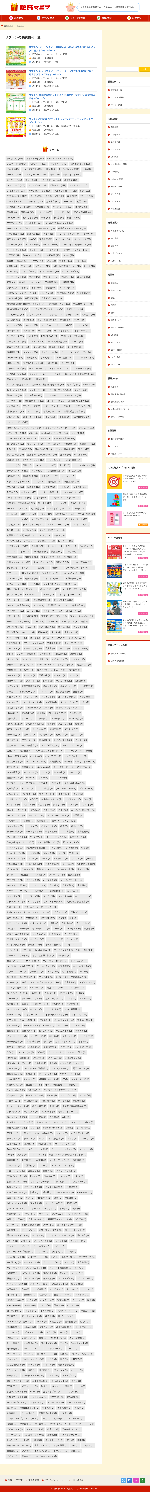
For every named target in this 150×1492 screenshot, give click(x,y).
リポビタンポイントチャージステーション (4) (28, 912)
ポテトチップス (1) (33, 1187)
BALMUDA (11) (32, 594)
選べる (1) (59, 1305)
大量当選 (114, 246)
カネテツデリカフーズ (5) (64, 821)
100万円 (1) (48, 1225)
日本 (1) (64, 1354)
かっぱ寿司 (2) (31, 1101)
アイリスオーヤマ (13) (58, 525)
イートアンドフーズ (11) (74, 589)
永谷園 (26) (32, 336)
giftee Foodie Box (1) (16, 1208)
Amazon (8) (80, 681)
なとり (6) (11, 745)
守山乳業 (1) (48, 1408)
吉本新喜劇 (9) (54, 643)
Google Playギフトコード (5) (20, 842)
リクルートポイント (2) (18, 1106)
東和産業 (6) (45, 740)
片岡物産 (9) (76, 654)
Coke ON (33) (13, 320)
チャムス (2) (30, 1138)
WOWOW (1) (58, 1214)
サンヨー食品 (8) (64, 681)
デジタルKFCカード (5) (58, 815)
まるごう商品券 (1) (16, 1365)
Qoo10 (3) (62, 988)
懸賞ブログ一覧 (117, 417)
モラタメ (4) (40, 891)
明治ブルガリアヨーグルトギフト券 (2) (67, 1155)
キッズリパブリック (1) (41, 1181)
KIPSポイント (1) (60, 1381)
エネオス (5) (64, 794)
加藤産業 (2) (34, 1171)
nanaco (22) (89, 384)
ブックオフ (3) (46, 977)
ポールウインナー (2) (64, 1020)
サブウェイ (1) (46, 1327)
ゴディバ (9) (64, 627)
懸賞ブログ (107, 18)
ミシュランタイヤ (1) (34, 1435)
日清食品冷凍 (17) (56, 471)
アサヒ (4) (73, 853)
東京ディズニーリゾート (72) (20, 228)
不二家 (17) (64, 465)
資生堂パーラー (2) (35, 1095)
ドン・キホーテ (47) (49, 271)
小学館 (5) (77, 815)
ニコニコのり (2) (38, 1155)
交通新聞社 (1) (14, 1214)
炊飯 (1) (32, 1370)
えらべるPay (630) (35, 158)
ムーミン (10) (33, 611)
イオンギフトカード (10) (68, 594)
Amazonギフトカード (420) (60, 158)
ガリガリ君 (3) (71, 934)
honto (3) (83, 971)
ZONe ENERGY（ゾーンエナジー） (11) (40, 573)
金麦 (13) (56, 519)
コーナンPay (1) (14, 1311)
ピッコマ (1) (12, 1359)
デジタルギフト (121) (17, 196)
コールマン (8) (26, 670)
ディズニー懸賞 (117, 327)
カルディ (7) (75, 713)
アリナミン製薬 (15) (48, 492)
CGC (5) (34, 799)
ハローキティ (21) (72, 395)
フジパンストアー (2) (17, 1176)
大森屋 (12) (24, 551)
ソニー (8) (73, 675)
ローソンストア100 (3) (17, 993)
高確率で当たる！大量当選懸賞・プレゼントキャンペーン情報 (127, 500)
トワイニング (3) (78, 961)
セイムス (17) (74, 471)
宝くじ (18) (83, 449)
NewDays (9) (61, 654)
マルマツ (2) (65, 1176)
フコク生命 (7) (39, 729)
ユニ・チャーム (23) (84, 358)
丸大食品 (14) (37, 508)
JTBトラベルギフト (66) (68, 234)
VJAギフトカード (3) (16, 988)
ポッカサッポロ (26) (16, 341)
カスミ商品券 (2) (56, 1138)
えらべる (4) (68, 864)
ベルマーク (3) (37, 988)
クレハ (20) (51, 417)
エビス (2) (78, 1176)
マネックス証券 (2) (77, 1052)
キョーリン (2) (87, 1138)
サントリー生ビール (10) (18, 600)
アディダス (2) (14, 1112)
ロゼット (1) (61, 1241)
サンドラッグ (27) (62, 331)
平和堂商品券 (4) (15, 864)
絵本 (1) (81, 1440)
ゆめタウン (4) (61, 858)
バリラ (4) (11, 891)
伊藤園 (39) (51, 288)
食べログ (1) (59, 1418)
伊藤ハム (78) (73, 217)
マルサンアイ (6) (74, 751)
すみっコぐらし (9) (33, 648)
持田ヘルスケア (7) (57, 713)
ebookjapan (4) (48, 918)
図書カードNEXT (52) (17, 261)
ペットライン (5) (15, 826)
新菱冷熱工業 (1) (40, 1381)
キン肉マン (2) (83, 1128)
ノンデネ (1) (87, 1445)
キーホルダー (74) (33, 223)
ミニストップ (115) (55, 196)
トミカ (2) (72, 1138)
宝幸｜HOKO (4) (14, 918)
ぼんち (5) (35, 810)
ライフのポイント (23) (33, 363)
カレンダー (115, 365)
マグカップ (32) (14, 325)
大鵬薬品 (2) (12, 1031)
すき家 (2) (83, 1041)
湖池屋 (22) (41, 379)
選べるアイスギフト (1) (18, 1235)
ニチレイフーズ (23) (16, 368)
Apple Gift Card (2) (15, 1149)
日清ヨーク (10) (73, 611)
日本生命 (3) (70, 982)
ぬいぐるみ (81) (30, 217)
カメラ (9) (35, 638)
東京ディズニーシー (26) (18, 347)
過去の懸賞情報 (117, 661)
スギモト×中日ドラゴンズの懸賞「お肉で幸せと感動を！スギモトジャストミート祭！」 (127, 570)
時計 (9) (84, 621)
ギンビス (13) (13, 525)
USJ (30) (68, 325)
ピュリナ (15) (60, 503)
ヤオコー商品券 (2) (16, 1090)
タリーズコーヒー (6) (63, 767)
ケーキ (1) (76, 1332)
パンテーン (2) (78, 1025)
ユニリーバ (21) (53, 395)
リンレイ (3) (12, 982)
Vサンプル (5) (36, 837)
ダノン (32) (79, 320)
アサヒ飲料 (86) (44, 212)
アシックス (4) (83, 923)
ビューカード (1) (56, 1402)
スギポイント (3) (87, 982)
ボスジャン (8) (26, 665)
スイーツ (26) (76, 341)
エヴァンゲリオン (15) (72, 492)
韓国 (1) (68, 1386)
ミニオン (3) (72, 939)
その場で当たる (117, 231)
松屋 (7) (51, 724)
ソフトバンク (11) (51, 584)
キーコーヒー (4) (83, 896)
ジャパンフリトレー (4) (71, 880)
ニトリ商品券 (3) (28, 977)
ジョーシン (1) (61, 1370)
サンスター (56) (32, 244)
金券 (113, 313)
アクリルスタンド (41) (17, 288)
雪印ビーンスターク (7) (18, 729)
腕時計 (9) (31, 654)
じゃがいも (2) (46, 1031)
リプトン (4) (83, 869)
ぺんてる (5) (44, 804)
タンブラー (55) (36, 250)
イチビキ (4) (12, 869)
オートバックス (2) (48, 1074)
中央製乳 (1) (25, 1424)
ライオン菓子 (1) (49, 1343)
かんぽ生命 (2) (14, 1025)
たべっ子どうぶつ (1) (17, 1284)
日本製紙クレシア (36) (51, 298)
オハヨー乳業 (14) (86, 514)
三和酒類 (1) (71, 1322)
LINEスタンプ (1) (66, 1316)
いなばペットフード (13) (75, 519)
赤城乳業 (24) (13, 352)
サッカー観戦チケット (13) (52, 530)
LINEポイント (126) (16, 191)
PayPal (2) (12, 1058)
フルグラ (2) (38, 1058)
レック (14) (79, 508)
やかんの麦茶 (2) (64, 1031)
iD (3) (58, 982)
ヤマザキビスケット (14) (58, 508)
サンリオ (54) (54, 250)
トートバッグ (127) (78, 185)
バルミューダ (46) (70, 271)
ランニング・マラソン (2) (63, 1149)
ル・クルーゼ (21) (55, 401)
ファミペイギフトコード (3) (67, 950)
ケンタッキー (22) (37, 390)
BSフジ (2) (63, 1025)
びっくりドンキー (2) (65, 1144)
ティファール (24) (49, 352)
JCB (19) (33, 433)
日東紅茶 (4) (68, 885)
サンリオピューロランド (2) (20, 1122)
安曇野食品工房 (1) (48, 1413)
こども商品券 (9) (47, 627)
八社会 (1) (26, 1241)
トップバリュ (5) (15, 848)
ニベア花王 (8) (86, 686)
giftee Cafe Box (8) (45, 665)
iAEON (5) (56, 783)
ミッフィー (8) (78, 659)
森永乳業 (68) (33, 234)
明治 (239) (50, 169)
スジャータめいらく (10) (81, 616)
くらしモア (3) (26, 966)
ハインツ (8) (12, 686)
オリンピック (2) (68, 1095)
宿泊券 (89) (12, 212)
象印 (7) (79, 724)
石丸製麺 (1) (12, 1230)
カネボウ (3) (50, 993)
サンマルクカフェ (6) (36, 761)
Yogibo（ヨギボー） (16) (18, 481)
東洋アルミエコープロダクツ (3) (37, 982)
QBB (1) (74, 1445)
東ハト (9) (56, 632)
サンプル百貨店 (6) (50, 745)
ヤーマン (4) (25, 891)
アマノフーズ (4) (15, 880)
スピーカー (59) (63, 239)
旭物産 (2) (31, 1074)
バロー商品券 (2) (15, 1041)
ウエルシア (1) (88, 1311)
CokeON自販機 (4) (86, 864)
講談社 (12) (56, 551)
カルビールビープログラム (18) (42, 455)
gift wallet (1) (30, 1327)
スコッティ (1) (14, 1187)
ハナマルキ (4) (50, 880)
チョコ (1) (69, 1262)
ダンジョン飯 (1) (85, 1278)
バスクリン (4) (14, 896)
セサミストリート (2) (68, 1112)
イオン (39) (36, 288)
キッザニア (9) (80, 627)
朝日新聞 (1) (77, 1284)
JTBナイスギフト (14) (17, 508)
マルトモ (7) (12, 702)
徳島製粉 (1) (30, 1295)
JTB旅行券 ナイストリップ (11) (22, 589)
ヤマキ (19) (45, 438)
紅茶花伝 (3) (55, 934)
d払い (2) (47, 1041)
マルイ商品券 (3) (72, 1009)
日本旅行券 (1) (14, 1348)
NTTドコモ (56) (50, 244)
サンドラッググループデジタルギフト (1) (26, 1268)
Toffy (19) (11, 449)
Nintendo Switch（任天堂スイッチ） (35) (26, 304)
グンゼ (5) (78, 794)
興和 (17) (27, 465)
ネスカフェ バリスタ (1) (50, 1230)
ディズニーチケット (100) (19, 207)
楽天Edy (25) (40, 347)
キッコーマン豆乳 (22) (60, 390)
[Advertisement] (128, 48)
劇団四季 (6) (12, 767)
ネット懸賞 (115, 149)
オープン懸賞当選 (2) (55, 1085)
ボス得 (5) (73, 804)
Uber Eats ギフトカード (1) (20, 1322)
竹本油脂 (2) (12, 1160)
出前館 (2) (24, 1058)
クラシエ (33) (72, 315)
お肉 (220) (87, 169)
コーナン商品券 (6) (29, 745)
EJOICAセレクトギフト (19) (54, 433)
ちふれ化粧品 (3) (43, 950)
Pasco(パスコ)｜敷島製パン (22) (79, 374)
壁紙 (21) (68, 406)
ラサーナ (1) (78, 1300)
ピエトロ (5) (27, 788)
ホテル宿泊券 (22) (33, 395)
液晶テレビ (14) (78, 503)
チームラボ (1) (29, 1413)
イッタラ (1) (73, 1305)
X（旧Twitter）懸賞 (119, 164)
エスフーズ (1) (68, 1257)
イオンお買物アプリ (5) (49, 842)
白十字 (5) (63, 810)
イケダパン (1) (56, 1289)
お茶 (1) (29, 1198)
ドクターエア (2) (15, 1095)
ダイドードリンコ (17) (45, 465)
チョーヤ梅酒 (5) (15, 831)
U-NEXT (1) (76, 1359)
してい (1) (84, 1322)
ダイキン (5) (59, 804)
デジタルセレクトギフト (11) (20, 568)
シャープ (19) (77, 433)
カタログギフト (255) (32, 169)
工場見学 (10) (54, 605)
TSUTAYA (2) (34, 1090)
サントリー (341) (59, 164)
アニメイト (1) (14, 1332)
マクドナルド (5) (47, 794)
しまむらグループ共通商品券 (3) (71, 977)
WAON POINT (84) (82, 212)
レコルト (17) (68, 476)
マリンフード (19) (35, 444)
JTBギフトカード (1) (38, 1257)
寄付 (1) (70, 1440)
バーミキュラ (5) (34, 831)
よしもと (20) (13, 417)
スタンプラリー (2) (60, 1068)
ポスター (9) (12, 659)
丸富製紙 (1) (49, 1278)
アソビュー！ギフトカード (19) (21, 438)
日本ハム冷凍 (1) (36, 1219)
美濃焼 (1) (50, 1316)
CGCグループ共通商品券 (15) (21, 503)
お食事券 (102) (53, 201)
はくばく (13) (44, 535)
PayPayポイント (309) (80, 164)
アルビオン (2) (45, 1144)
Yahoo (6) (30, 778)
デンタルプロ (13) (46, 541)
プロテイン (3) (37, 971)
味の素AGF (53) (52, 255)
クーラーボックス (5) (57, 837)
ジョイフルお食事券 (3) (18, 934)
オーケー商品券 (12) (81, 562)
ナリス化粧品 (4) (34, 864)
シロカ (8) (11, 691)
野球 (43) (11, 282)
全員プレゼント (117, 253)
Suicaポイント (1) (79, 1343)
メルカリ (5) (12, 794)
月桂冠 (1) (37, 1440)
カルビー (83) (13, 217)
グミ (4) (62, 853)
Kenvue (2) (35, 1176)
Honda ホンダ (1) (58, 1338)
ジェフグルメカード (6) (75, 756)
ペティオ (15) (73, 498)
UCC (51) (51, 261)
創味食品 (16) (54, 481)
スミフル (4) (72, 891)
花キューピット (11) (16, 584)
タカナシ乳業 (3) (28, 1020)
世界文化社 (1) (57, 1397)
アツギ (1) (28, 1354)
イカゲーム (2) (14, 1101)
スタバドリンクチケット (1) (43, 1208)
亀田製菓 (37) (31, 298)
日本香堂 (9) (45, 654)
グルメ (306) (13, 169)
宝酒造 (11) (43, 568)
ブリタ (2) (26, 1133)
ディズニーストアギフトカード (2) (60, 1090)
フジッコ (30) (82, 325)
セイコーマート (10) (52, 611)
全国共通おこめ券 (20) (74, 411)
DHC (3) (80, 993)
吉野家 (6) (11, 751)
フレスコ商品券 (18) (65, 449)
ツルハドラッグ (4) (16, 858)
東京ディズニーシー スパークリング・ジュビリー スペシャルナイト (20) (41, 428)
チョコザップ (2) (73, 1058)
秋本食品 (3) (12, 1004)
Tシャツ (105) (87, 196)
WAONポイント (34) (82, 304)
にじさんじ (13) (65, 541)
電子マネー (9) (71, 632)
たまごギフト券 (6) (63, 740)
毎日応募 (114, 238)
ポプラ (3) (11, 971)
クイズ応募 (115, 194)
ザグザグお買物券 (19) (64, 438)
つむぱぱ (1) (70, 1198)
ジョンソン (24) (30, 352)
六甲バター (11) (73, 578)
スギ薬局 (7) (51, 702)
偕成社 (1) (11, 1424)
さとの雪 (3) (72, 1004)
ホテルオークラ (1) (31, 1273)
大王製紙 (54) (13, 255)
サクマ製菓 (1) (14, 1343)
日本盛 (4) (54, 885)
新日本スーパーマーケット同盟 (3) (23, 961)
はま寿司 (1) (45, 1370)
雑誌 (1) (76, 1208)
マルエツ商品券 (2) (44, 1133)
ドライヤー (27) (82, 331)
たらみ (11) (34, 584)
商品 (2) (10, 1047)
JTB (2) (69, 1128)
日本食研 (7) (12, 713)
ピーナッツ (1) (29, 1230)
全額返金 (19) (70, 444)
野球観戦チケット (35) (59, 304)
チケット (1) (34, 1365)
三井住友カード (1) (71, 1429)
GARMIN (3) (12, 998)
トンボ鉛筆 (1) (39, 1289)
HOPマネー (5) (29, 794)
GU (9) (20, 654)
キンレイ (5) (87, 804)
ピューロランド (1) (42, 1246)
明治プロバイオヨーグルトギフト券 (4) (55, 869)
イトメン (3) (36, 1009)
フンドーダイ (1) (66, 1278)
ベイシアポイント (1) (78, 1214)
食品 (113, 298)
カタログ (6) (77, 735)
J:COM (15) (12, 492)
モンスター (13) (55, 546)
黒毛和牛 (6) (12, 740)
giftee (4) (90, 858)
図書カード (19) (87, 444)
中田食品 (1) (12, 1289)
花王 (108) (72, 196)
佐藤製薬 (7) (12, 718)
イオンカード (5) (49, 826)
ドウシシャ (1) (60, 1451)
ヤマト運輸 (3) (69, 971)
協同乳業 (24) (46, 358)
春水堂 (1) (79, 1408)
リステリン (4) (14, 907)
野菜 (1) (57, 1198)
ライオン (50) (65, 261)
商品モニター (116, 186)
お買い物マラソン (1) (17, 1181)
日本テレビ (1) (14, 1295)
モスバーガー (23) (37, 368)
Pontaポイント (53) (32, 255)
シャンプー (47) (28, 271)
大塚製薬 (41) (67, 282)
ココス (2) (35, 1128)
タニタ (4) (11, 875)
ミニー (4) (33, 858)
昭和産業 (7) (55, 729)
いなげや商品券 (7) (35, 724)
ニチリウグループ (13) (17, 546)
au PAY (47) (12, 271)
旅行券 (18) (65, 455)
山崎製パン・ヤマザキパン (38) (21, 293)
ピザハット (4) (60, 912)
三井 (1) (64, 1343)
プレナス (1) (36, 1203)
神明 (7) (41, 713)
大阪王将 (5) (49, 810)
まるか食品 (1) (47, 1311)
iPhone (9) (43, 632)
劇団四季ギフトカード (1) (60, 1219)
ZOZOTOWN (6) (59, 778)
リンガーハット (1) (16, 1370)
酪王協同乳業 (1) (64, 1327)
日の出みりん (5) (71, 842)
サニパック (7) (14, 697)
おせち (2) (73, 1085)
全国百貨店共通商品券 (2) (74, 1106)
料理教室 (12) (70, 557)
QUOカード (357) (39, 164)
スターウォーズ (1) (39, 1284)
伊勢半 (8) (11, 665)
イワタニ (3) (45, 1020)
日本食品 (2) (40, 1063)
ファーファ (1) (14, 1354)
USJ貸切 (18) (13, 460)
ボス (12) (11, 551)
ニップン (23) (68, 363)
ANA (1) (27, 1348)
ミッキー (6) (81, 740)
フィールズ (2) (55, 1058)
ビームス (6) (62, 735)
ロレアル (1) (87, 1289)
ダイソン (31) (31, 325)
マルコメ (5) (29, 804)
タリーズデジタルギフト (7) (69, 708)
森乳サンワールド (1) (17, 1391)
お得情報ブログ (117, 439)
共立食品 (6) (60, 772)
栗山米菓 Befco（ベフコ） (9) (21, 632)
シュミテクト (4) (38, 885)
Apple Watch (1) (84, 1192)
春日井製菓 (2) (39, 1106)
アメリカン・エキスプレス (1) (36, 1451)
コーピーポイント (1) (75, 1230)
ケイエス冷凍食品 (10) (74, 605)
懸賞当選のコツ (117, 402)
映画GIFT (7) (28, 713)
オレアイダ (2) (14, 1165)
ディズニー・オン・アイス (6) (21, 783)
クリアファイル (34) (36, 315)
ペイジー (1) (49, 1365)
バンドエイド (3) (72, 945)
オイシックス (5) (36, 815)
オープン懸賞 (48, 18)
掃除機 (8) (78, 691)
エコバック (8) (46, 691)
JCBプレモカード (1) (17, 1192)
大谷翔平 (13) (37, 546)
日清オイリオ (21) (51, 406)
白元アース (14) (28, 514)
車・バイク (115, 342)
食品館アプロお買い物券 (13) (20, 535)
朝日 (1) (64, 1359)
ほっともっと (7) (15, 708)
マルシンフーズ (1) (55, 1348)
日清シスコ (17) (73, 460)
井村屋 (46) (34, 277)
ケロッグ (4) (27, 869)
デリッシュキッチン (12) (18, 562)
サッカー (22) (80, 390)
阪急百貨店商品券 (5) (75, 783)
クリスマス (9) (14, 648)
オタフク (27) (44, 331)
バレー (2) (75, 1122)
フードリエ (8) (41, 659)
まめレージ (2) (43, 1122)
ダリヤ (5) (22, 810)
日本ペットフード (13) (33, 525)
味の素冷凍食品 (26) (57, 341)
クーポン (114, 446)
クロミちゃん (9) (76, 638)
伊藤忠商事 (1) (64, 1408)
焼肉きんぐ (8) (50, 686)
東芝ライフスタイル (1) (18, 1381)
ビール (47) (89, 266)
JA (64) (32, 239)
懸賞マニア (30, 7)
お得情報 (136, 18)
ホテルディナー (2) (80, 1133)
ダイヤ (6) (43, 778)
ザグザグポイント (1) (32, 1316)
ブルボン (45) (67, 277)
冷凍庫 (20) (64, 417)
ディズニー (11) (14, 594)
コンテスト (115, 201)
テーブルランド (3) (46, 966)
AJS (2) (65, 1117)
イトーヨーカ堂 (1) (54, 1203)
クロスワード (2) (56, 1052)
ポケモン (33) (56, 315)
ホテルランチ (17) (49, 476)
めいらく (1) (38, 1235)
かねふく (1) (56, 1322)
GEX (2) (10, 1052)
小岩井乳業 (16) (71, 481)
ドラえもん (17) (54, 460)
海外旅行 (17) (13, 476)
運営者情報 (33, 1480)
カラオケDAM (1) (38, 1397)
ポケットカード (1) (76, 1402)
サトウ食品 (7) (76, 718)
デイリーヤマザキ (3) (32, 998)
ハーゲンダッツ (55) (16, 250)
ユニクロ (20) (33, 411)
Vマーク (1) (12, 1241)
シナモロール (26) (15, 336)
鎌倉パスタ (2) (29, 1031)
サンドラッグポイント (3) (55, 961)
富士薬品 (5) (42, 821)
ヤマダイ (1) (66, 1413)
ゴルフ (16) (39, 481)
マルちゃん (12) (72, 551)
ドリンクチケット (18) (33, 460)
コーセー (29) (13, 331)
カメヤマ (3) (85, 998)
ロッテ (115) (36, 196)
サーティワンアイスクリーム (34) (47, 309)
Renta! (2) (52, 1095)
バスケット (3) (77, 988)
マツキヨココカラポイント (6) (49, 751)
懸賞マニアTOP (15, 1480)
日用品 (113, 305)
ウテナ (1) (43, 1214)
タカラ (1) (76, 1381)
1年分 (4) (53, 923)
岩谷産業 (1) (73, 1397)
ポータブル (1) (69, 1375)
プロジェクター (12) (50, 557)
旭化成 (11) (57, 568)
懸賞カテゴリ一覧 (118, 653)
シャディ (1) (12, 1375)
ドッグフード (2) (38, 1036)
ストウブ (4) (49, 896)
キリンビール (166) (52, 180)
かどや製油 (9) (14, 643)
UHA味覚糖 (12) (40, 551)
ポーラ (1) (64, 1208)
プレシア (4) (49, 853)
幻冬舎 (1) (26, 1456)
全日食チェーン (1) (54, 1440)
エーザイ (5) (32, 826)
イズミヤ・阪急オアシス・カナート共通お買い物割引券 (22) (35, 384)
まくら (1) (79, 1268)
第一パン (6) (30, 735)
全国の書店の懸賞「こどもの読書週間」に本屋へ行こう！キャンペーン (127, 607)
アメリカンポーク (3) (17, 939)
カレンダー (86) (62, 212)
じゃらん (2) (30, 1079)
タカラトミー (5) (73, 799)
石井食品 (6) (36, 756)
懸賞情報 (18, 18)
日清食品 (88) (27, 212)
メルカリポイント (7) (32, 702)
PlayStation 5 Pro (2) (53, 1128)
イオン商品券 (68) (15, 234)
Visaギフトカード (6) (85, 761)
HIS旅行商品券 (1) (15, 1300)
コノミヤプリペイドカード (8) (51, 670)
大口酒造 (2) (79, 1101)
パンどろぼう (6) (53, 756)
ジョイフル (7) (48, 697)
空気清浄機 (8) (63, 691)
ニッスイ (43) (83, 277)
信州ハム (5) (77, 826)
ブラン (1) (51, 1332)
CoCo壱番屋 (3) (73, 928)
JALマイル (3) (66, 993)
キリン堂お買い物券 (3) (43, 955)
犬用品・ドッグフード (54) (76, 250)
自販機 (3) (88, 950)
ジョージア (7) (31, 697)
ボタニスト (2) (69, 1036)
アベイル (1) (53, 1375)
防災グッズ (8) (84, 665)
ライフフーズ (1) (32, 1278)
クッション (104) (35, 201)
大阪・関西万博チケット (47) (67, 266)
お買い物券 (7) (86, 697)
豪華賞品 (114, 283)
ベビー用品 (115, 357)
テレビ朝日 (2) (14, 1079)
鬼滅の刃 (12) (62, 562)
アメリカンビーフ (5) (17, 799)
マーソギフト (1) (32, 1262)
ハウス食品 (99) (42, 207)
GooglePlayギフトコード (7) (39, 708)
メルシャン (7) (65, 724)
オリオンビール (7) (69, 702)
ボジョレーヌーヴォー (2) (19, 1063)
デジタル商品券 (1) (54, 1187)
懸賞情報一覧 (116, 90)
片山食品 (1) (83, 1235)
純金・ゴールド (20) (32, 417)
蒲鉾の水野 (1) (50, 1273)
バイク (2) (32, 1149)
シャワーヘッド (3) (33, 1014)
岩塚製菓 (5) (51, 831)
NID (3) (23, 971)
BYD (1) (38, 1348)
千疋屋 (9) (50, 648)
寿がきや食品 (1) (66, 1365)
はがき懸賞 (115, 134)
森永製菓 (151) (71, 180)
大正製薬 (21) (13, 406)
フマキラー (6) (29, 740)
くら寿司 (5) (12, 821)
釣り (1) (44, 1386)
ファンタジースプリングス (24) (76, 352)
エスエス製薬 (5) (45, 788)
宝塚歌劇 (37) (83, 293)
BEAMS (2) (29, 1144)
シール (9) (26, 659)
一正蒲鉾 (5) (27, 821)
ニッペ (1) (80, 1386)
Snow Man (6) (43, 767)
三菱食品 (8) (45, 675)
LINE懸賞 (115, 172)
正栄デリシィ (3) (40, 1004)
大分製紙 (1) (12, 1451)
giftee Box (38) (47, 293)
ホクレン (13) (29, 530)
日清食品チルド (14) (64, 514)
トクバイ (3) (12, 950)
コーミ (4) (46, 858)
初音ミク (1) (53, 1429)
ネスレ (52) (68, 255)
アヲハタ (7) (42, 718)
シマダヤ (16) (49, 487)
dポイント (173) (14, 180)
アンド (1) (11, 1246)
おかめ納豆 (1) (60, 1445)
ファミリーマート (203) (35, 174)
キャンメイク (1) (78, 1241)
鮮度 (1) (42, 1338)
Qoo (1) (25, 1289)
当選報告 (114, 387)
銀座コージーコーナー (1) (19, 1445)
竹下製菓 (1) (40, 1424)
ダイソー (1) (12, 1456)
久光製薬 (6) (55, 761)
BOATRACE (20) (81, 417)
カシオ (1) (11, 1408)
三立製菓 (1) (12, 1316)
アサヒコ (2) (12, 1133)
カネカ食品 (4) (52, 864)
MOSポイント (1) (60, 1284)
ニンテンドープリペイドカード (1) (23, 1418)
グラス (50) (80, 261)
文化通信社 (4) (56, 891)
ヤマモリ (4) (34, 902)
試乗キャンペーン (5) (51, 799)
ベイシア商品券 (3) (16, 945)
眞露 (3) (25, 1004)
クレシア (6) (75, 772)
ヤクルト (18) (80, 455)
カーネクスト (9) (69, 621)
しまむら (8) (30, 675)
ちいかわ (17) (37, 471)
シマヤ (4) (11, 885)
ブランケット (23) (37, 374)
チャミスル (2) (14, 1138)
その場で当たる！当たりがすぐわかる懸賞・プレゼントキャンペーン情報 (127, 481)
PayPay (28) (29, 331)
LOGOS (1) (41, 1322)
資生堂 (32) (28, 320)
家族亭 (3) (89, 928)
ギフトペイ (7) (71, 729)
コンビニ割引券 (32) (46, 320)
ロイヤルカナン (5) (16, 815)
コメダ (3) (71, 998)
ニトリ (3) (11, 977)
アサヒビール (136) (37, 185)
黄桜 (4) (73, 918)
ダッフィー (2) (14, 1068)
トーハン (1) (73, 1348)
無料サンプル (116, 290)
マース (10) (39, 621)
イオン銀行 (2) (48, 1101)
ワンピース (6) (46, 735)
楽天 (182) (55, 174)
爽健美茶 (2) (81, 1031)
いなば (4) (11, 928)
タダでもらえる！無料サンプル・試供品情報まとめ (127, 518)
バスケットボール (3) (17, 1009)
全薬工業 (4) (74, 875)
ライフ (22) (55, 374)
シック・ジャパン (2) (59, 1160)
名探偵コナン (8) (68, 686)
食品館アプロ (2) (34, 1085)
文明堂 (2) (54, 1106)
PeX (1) (54, 1257)
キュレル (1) (72, 1289)
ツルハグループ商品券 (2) (36, 1068)
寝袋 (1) (91, 1300)
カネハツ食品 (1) (77, 1338)
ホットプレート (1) (65, 1192)
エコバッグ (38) (66, 288)
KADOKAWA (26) (49, 336)
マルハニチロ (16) (15, 487)
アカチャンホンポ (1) (70, 1435)
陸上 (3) (50, 988)
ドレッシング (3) (55, 939)
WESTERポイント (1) (17, 1402)
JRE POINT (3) (14, 1014)
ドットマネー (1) (83, 1327)
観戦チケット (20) (51, 411)
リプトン (20, 26)
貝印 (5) (10, 810)
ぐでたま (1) (30, 1214)
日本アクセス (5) (78, 837)
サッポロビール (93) (62, 207)
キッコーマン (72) (46, 228)
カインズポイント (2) (65, 1041)
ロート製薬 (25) (74, 347)
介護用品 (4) (67, 923)
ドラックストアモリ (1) (33, 1375)
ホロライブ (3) (37, 939)
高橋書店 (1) (12, 1413)
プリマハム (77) (14, 223)
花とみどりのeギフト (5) (83, 810)
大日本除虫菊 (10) (42, 600)
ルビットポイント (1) (17, 1203)
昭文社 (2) (26, 1160)
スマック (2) (66, 1047)
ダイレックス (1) (15, 1429)
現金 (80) (45, 217)
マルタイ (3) (63, 955)
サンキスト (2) (31, 1112)
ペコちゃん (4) (33, 880)
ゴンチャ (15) (57, 498)
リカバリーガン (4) (16, 853)
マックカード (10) (15, 611)
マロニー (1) (12, 1338)
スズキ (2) (22, 1155)
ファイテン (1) (75, 1391)
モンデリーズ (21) (31, 406)
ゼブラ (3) (11, 1020)
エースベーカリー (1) (47, 1354)
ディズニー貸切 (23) (16, 374)
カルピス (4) (77, 858)
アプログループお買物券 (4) (65, 848)
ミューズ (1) (45, 1295)
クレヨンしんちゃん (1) (82, 1354)
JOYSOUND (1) (76, 1418)
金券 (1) (57, 1295)
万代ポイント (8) (15, 681)
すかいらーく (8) (28, 691)
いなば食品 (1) (31, 1343)
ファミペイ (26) (36, 341)
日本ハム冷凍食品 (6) (17, 756)
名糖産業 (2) (34, 1047)
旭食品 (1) (52, 1435)
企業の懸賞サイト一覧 (120, 409)
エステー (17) (13, 465)
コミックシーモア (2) (17, 1117)
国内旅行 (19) (25, 449)
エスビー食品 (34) (15, 315)
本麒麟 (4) (82, 885)
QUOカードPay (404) (17, 164)
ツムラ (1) (52, 1359)
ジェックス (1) (29, 1338)
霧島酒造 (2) (78, 1160)
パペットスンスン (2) (66, 1171)
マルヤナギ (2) (48, 1112)
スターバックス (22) (16, 390)
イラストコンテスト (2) (63, 1165)
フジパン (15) (80, 487)
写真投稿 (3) (64, 966)
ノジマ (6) (46, 772)
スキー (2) (43, 1165)
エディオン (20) (83, 406)
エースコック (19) (15, 444)
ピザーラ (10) (13, 616)
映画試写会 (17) (30, 476)
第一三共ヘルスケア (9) (54, 638)
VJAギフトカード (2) (70, 1074)
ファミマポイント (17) (84, 465)
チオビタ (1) (61, 1181)
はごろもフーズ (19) (16, 433)
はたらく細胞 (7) (15, 724)
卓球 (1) (68, 1295)
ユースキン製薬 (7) (67, 697)
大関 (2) (44, 1149)
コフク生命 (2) (33, 1041)
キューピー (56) (14, 244)
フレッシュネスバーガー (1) (60, 1235)
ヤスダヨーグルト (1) (17, 1397)
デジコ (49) (26, 266)
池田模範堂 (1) (14, 1327)
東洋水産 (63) (45, 239)
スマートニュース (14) (17, 519)
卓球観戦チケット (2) (49, 1079)
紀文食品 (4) (25, 875)
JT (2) (65, 1079)
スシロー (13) (13, 530)
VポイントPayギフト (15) (19, 498)
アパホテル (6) (83, 767)
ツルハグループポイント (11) (79, 568)
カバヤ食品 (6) (14, 735)
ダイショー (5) (86, 788)
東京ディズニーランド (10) (54, 616)
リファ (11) (12, 573)
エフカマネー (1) (79, 1181)
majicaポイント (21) (34, 401)
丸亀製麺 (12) (31, 557)
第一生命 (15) (44, 503)
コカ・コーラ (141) (16, 185)
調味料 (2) (54, 1036)
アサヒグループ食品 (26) (72, 336)
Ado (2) (10, 1155)
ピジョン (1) (31, 1311)
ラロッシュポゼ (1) (52, 1262)
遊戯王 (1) (75, 1451)
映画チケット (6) (15, 778)
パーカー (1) (77, 1370)
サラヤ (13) (71, 546)
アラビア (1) (12, 1386)
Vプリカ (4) (40, 875)
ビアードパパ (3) (53, 1009)
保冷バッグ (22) (14, 395)
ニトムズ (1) (45, 1305)
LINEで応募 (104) (15, 201)
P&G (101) (69, 201)
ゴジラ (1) (71, 1251)
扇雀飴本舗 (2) (50, 1047)
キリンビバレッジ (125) (40, 191)
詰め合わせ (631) (15, 158)
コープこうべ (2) (26, 1052)
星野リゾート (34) (75, 309)
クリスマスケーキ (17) (17, 471)
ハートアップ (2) (83, 1047)
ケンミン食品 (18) (15, 455)
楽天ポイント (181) (72, 174)
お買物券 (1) (72, 1187)
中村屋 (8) (11, 670)
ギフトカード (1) (30, 1386)
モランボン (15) (28, 492)
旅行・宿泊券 (116, 350)
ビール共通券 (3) (53, 945)
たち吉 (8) (48, 681)
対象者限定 (115, 209)
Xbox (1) (64, 1273)
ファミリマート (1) (35, 1429)
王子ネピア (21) (14, 401)
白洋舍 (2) (48, 1171)
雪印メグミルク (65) (16, 239)
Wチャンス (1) (82, 1295)
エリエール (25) (56, 347)
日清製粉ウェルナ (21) (78, 401)
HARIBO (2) (40, 1160)
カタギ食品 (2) (14, 1144)
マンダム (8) (60, 675)
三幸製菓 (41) (51, 282)
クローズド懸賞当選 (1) (60, 1268)
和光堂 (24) (31, 358)
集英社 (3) (36, 993)
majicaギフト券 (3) (82, 966)
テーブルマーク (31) (50, 325)
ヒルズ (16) (64, 487)
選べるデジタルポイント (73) (59, 223)
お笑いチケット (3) (54, 998)
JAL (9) (10, 654)
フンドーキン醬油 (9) (34, 643)
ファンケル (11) (14, 578)
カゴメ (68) (48, 234)
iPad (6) (68, 761)
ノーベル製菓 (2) (38, 1117)
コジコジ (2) (62, 1133)
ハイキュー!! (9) (80, 648)
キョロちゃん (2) (15, 1085)
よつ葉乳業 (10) (30, 616)
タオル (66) (89, 234)
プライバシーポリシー (55, 1480)
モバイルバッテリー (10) (18, 621)
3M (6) (89, 751)
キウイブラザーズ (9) (17, 638)
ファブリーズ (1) (86, 1257)
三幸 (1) (21, 1219)
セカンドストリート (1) (18, 1440)
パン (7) (85, 702)
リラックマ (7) (59, 718)
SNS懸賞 (114, 157)
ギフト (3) (26, 950)
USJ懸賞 (114, 335)
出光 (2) (53, 1063)
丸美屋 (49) (12, 266)
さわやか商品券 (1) (31, 1225)
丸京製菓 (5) (12, 788)
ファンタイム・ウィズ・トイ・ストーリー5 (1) (72, 1424)
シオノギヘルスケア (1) (46, 1456)
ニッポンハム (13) (80, 525)
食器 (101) (82, 201)
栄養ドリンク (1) (15, 1198)
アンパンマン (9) (15, 627)
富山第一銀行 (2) (85, 1020)
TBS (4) (23, 885)
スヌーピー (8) (33, 681)
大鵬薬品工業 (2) (15, 1074)
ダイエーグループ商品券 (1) (20, 1251)
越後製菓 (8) (74, 670)
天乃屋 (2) (54, 1117)
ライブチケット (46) (16, 277)
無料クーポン (116, 320)
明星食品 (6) (27, 767)
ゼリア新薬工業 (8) (31, 686)
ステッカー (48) (42, 266)
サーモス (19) (54, 444)
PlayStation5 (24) (15, 358)
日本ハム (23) (13, 363)
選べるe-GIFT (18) (43, 449)
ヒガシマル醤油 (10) (63, 600)
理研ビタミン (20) (15, 411)
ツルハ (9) (31, 627)
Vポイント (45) (50, 277)
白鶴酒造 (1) (12, 1273)
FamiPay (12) (86, 546)
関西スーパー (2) (81, 1068)
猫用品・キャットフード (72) (72, 228)
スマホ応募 (115, 142)
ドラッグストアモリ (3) (57, 1014)
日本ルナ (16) (33, 487)
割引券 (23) (53, 363)
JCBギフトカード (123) (66, 191)
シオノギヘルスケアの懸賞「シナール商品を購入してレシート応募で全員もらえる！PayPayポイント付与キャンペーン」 (127, 552)
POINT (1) (35, 1391)
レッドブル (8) (14, 675)
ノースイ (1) (77, 1273)
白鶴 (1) (10, 1219)
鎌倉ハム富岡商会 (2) (17, 1128)
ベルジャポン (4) (38, 923)
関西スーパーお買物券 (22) (19, 379)
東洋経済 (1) (83, 1262)
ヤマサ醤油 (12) (14, 557)
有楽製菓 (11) (31, 578)
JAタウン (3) (53, 971)
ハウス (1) (32, 1300)
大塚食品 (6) (25, 751)
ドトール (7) (27, 718)
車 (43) (22, 282)
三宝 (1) (46, 1418)
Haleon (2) (89, 1122)
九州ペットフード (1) (68, 1311)
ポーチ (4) (57, 928)
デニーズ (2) (85, 1095)
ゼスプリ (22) (73, 384)
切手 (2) (21, 1047)
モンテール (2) (60, 1122)
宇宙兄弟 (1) (63, 1300)
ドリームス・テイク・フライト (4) (40, 907)
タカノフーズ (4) (32, 896)
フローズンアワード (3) (18, 955)
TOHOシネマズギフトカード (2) (39, 1025)
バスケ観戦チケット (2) (71, 1063)
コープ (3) (11, 966)
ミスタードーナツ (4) (53, 902)
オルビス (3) (57, 1004)
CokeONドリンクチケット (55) (76, 244)
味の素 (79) (58, 217)
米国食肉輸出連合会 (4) (37, 848)
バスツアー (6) (31, 772)
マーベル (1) (30, 1305)
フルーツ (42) (35, 282)
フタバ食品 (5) (67, 831)
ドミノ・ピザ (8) (66, 665)
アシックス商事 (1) (43, 1241)
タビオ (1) (24, 1246)
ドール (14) (12, 514)
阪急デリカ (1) (14, 1278)
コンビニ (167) (32, 180)
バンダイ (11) (70, 584)
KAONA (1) (72, 1203)
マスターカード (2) (80, 1079)
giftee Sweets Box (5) (66, 788)
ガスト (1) (56, 1386)
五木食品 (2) (50, 1176)
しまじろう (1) (37, 1402)
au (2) (41, 1138)
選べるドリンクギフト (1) (69, 1225)
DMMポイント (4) (79, 912)
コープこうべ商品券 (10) (18, 605)
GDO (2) (41, 1052)
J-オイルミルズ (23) (59, 368)
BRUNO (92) (81, 207)
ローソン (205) (14, 174)
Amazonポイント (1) (29, 1408)
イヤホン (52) (37, 261)
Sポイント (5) (13, 804)
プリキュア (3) (39, 934)
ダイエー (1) (60, 1246)
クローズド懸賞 (77, 18)
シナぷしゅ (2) (86, 1149)
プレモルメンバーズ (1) (33, 1359)
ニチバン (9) (64, 648)
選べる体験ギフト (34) (17, 309)
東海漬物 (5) (83, 831)
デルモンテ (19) (86, 428)
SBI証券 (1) (80, 1219)
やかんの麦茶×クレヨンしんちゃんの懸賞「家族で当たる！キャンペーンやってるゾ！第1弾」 (127, 626)
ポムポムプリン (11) (49, 589)
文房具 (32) (65, 320)
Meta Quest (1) (14, 1305)
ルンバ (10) (53, 621)
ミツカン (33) (88, 315)
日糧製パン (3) (35, 945)
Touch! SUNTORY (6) (72, 745)
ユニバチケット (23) (81, 368)
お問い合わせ (77, 1480)
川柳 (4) (62, 918)
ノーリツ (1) (12, 1225)
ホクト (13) (59, 535)
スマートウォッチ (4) (17, 923)
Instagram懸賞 (117, 179)
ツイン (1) (64, 1332)
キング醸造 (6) (14, 772)
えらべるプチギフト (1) (54, 1391)
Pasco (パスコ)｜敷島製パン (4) (35, 928)
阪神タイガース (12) (43, 562)
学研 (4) (85, 848)
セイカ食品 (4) (65, 896)
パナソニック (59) (82, 239)
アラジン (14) (45, 514)
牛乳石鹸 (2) (30, 1165)
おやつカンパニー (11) (73, 573)
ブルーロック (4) (57, 875)
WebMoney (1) (14, 1262)
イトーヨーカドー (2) (17, 1036)
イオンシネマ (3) (79, 1014)
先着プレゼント (117, 261)
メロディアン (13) (39, 519)
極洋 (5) (64, 826)
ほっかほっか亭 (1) (16, 1257)
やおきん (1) (57, 1251)
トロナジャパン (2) (16, 1171)
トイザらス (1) (14, 1435)
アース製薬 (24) (64, 358)
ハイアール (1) (47, 1300)
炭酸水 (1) (34, 1192)
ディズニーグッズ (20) (17, 422)
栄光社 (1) (47, 1192)
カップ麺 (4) (34, 853)
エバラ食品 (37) (14, 298)
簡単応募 (114, 127)
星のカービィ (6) (15, 761)
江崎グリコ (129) (58, 185)
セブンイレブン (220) (69, 169)
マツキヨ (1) (42, 1251)
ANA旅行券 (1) (44, 1198)
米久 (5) (87, 799)
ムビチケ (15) (40, 498)
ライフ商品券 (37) (65, 293)
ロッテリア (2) (86, 1036)
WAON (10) (48, 594)
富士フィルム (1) (42, 1445)
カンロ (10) (39, 605)
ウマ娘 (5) (43, 783)
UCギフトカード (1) (33, 1332)
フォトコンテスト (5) (17, 837)
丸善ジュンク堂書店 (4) (78, 902)
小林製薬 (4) (32, 918)
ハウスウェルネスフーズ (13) (20, 541)
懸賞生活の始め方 (118, 394)
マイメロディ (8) (60, 659)
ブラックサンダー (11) (51, 578)
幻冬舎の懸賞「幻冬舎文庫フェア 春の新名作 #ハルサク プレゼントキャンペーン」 (127, 589)
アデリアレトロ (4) (16, 902)
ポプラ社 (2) (64, 1101)
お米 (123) (85, 191)
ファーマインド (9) (73, 643)
